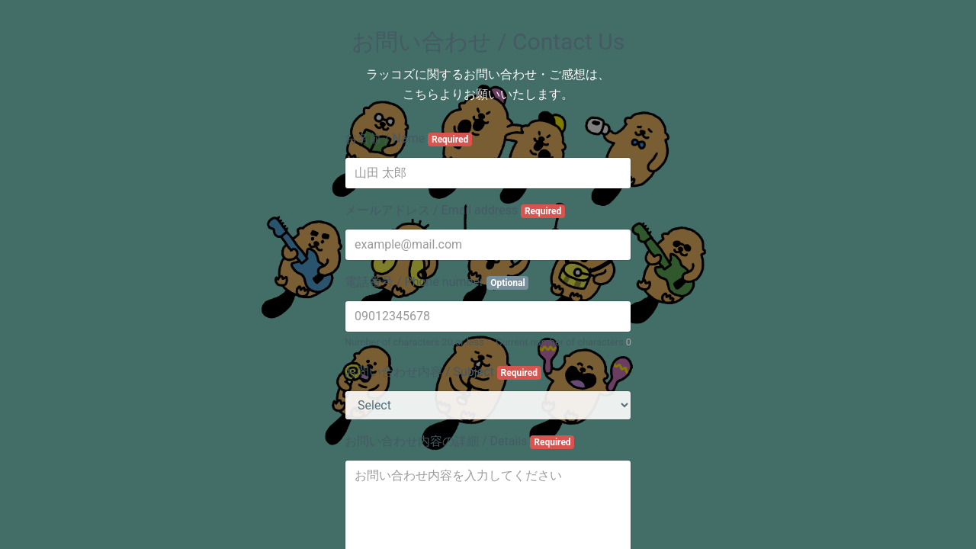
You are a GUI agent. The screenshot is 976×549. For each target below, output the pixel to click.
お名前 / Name (408, 138)
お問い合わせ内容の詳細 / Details (459, 441)
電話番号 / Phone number (436, 282)
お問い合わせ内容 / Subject (443, 372)
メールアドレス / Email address (455, 210)
